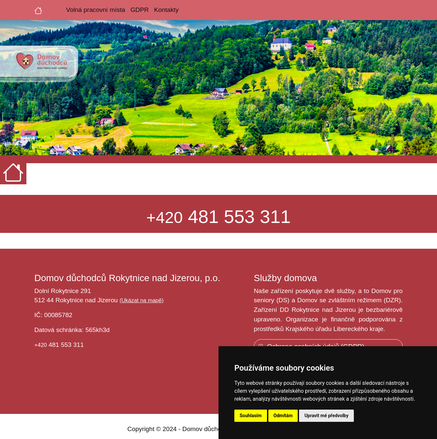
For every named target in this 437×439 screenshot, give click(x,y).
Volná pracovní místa (95, 9)
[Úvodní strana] (38, 10)
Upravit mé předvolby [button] (326, 415)
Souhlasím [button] (251, 415)
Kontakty (166, 9)
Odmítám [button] (283, 415)
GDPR (139, 9)
